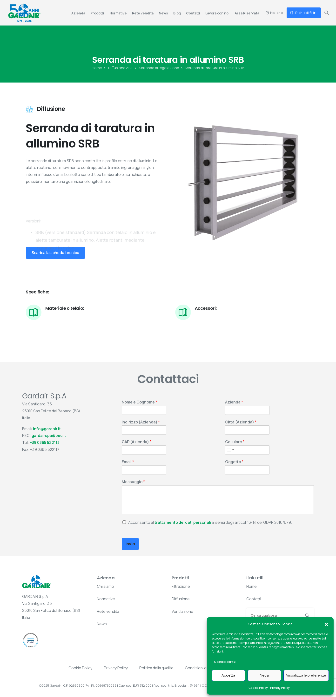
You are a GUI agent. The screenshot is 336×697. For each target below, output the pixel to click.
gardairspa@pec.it (49, 435)
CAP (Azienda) (136, 441)
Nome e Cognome (139, 402)
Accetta (228, 675)
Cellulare (234, 441)
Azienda (234, 402)
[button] (326, 624)
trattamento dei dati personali (183, 522)
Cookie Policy (258, 688)
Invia (130, 544)
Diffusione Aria (118, 67)
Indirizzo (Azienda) (141, 422)
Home (97, 67)
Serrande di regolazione (156, 67)
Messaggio (133, 481)
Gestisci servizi (225, 662)
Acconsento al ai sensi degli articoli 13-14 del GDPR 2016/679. (210, 522)
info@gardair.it (47, 428)
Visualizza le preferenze (306, 675)
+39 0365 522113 (45, 442)
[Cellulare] (247, 449)
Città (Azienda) (240, 422)
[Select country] (230, 449)
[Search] (273, 615)
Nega (264, 675)
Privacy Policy (280, 688)
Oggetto (234, 461)
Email (128, 461)
